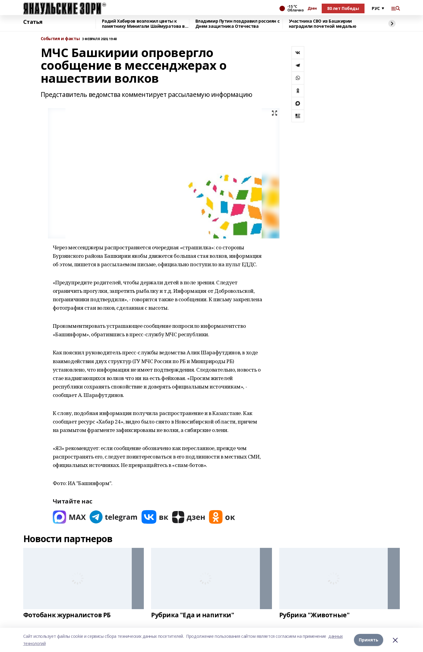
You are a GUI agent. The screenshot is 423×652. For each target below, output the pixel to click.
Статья (33, 22)
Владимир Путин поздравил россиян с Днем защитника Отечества (237, 24)
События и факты (60, 38)
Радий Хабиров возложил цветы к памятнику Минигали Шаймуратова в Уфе (143, 24)
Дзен (312, 8)
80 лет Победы (343, 8)
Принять (368, 640)
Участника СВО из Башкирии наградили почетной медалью (322, 24)
